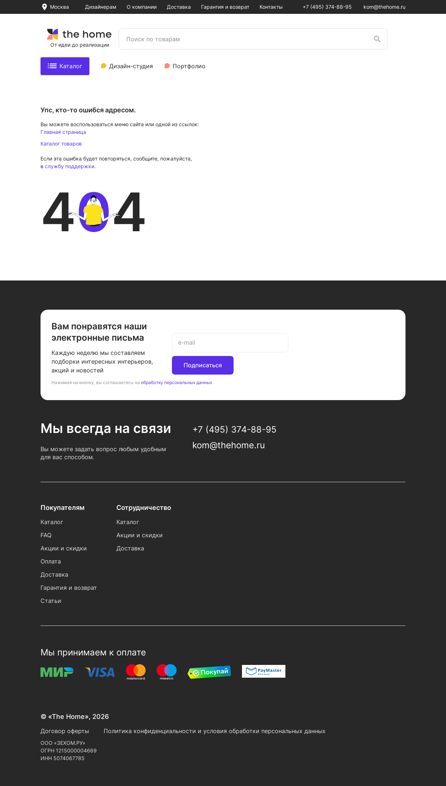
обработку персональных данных (176, 382)
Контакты (271, 7)
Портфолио (189, 66)
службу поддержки (69, 166)
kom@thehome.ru (384, 7)
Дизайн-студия (131, 66)
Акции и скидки (64, 548)
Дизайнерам (100, 7)
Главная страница (63, 132)
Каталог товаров (61, 143)
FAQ (46, 535)
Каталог (65, 66)
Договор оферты (65, 731)
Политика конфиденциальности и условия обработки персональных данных (215, 731)
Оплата (51, 561)
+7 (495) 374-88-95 (327, 7)
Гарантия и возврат (225, 7)
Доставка (179, 7)
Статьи (51, 600)
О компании (142, 7)
